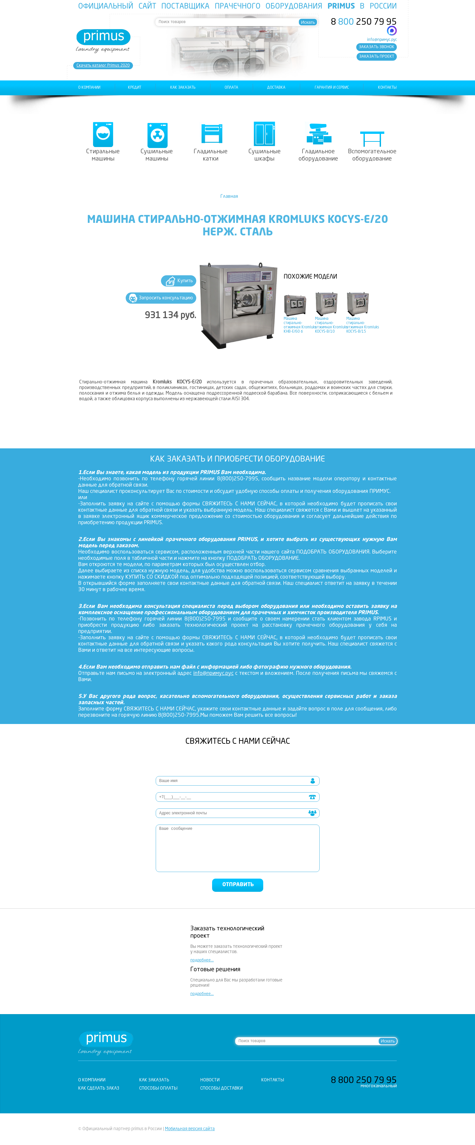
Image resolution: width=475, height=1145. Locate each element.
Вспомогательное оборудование (372, 155)
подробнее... (202, 960)
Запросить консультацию (166, 298)
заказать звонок (376, 47)
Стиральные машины (103, 155)
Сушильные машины (157, 155)
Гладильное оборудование (318, 155)
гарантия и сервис (332, 88)
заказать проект (376, 57)
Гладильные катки (211, 155)
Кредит (134, 88)
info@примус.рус (382, 40)
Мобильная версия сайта (190, 1129)
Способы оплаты (158, 1088)
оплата (231, 88)
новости (210, 1080)
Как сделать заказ (98, 1088)
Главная (229, 196)
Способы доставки (221, 1088)
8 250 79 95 (364, 22)
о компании (89, 88)
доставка (276, 88)
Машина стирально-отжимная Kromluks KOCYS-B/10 (331, 325)
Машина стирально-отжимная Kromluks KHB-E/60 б (300, 325)
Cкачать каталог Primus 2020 (103, 66)
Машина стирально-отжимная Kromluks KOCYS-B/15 (362, 325)
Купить (185, 281)
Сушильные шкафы (264, 155)
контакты (387, 88)
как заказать (183, 88)
